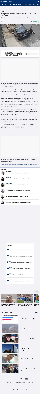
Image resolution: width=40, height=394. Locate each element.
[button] (9, 301)
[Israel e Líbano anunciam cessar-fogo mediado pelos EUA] (20, 280)
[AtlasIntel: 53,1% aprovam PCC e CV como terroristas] (20, 274)
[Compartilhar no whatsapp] (36, 21)
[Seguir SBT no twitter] (20, 389)
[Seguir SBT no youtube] (23, 389)
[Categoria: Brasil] (21, 337)
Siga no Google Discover (31, 54)
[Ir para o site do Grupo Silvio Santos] (18, 379)
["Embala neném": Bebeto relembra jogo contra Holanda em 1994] (20, 255)
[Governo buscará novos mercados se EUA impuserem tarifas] (20, 268)
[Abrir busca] (36, 1)
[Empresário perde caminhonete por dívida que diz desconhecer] (20, 249)
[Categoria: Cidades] (21, 357)
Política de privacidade (20, 382)
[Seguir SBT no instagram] (14, 389)
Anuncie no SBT (10, 382)
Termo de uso (30, 382)
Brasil (34, 4)
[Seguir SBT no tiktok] (26, 389)
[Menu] (39, 1)
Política (29, 4)
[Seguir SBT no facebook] (17, 389)
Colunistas (25, 4)
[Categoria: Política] (21, 317)
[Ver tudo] (36, 291)
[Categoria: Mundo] (21, 327)
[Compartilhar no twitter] (38, 21)
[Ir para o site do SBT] (26, 379)
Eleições (19, 4)
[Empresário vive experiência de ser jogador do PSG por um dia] (20, 262)
